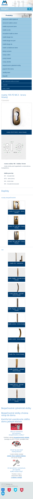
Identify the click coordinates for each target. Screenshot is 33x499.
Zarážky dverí (6, 72)
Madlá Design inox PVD (9, 40)
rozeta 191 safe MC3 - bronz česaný (16, 227)
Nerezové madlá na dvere (10, 23)
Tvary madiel (6, 88)
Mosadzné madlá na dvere (10, 33)
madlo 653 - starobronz (16, 263)
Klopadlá (5, 76)
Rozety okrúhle (7, 62)
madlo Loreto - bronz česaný (16, 339)
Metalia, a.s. (9, 484)
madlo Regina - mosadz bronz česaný (16, 309)
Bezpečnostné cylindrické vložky (12, 65)
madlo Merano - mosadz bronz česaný (16, 294)
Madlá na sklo (7, 30)
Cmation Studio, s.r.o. (12, 486)
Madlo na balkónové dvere (10, 47)
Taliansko (5, 100)
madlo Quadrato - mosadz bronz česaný (16, 370)
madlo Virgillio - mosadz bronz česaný (16, 279)
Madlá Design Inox (8, 37)
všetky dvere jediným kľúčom (16, 456)
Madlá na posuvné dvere (10, 26)
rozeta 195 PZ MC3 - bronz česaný (16, 132)
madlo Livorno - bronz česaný (16, 324)
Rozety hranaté (7, 58)
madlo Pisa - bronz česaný (16, 354)
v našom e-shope (16, 477)
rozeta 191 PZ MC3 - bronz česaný (16, 212)
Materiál (5, 85)
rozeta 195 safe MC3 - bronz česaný (16, 242)
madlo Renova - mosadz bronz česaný (16, 385)
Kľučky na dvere (7, 51)
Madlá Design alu (7, 44)
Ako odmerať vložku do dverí (11, 81)
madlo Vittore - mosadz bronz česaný (16, 400)
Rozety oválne (6, 55)
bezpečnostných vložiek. (21, 437)
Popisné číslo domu (8, 69)
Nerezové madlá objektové (10, 19)
